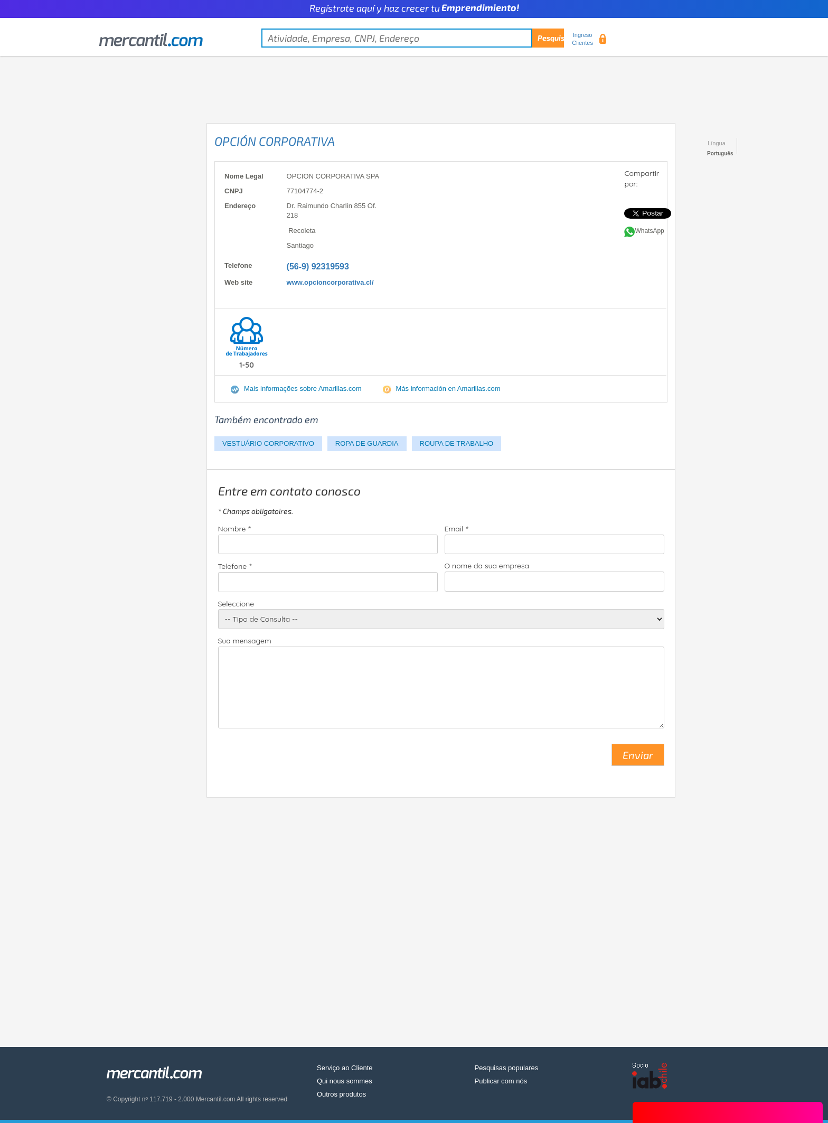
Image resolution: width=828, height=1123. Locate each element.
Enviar (638, 754)
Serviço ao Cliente (345, 1068)
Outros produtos (341, 1094)
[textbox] (412, 38)
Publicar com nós (501, 1081)
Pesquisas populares (507, 1068)
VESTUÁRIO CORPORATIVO (268, 443)
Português (720, 153)
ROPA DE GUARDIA (367, 443)
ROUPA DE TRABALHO (457, 443)
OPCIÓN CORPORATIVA (274, 141)
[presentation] (298, 759)
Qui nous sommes (344, 1081)
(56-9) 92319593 (318, 266)
